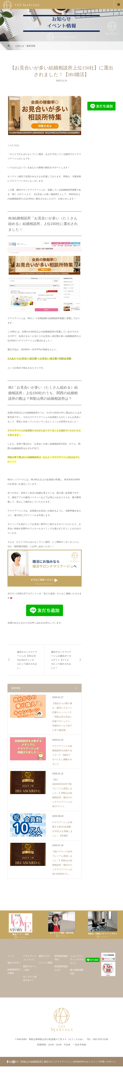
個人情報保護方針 (76, 972)
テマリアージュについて (29, 958)
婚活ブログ (44, 956)
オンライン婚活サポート (29, 978)
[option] (20, 924)
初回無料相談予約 (61, 958)
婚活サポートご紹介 (29, 968)
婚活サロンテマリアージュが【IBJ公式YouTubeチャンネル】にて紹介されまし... (27, 660)
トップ (10, 956)
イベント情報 (45, 962)
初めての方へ (14, 962)
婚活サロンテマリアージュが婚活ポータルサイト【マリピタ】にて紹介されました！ (61, 660)
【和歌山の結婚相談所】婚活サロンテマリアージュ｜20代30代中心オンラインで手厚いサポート (67, 1061)
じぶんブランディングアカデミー (76, 959)
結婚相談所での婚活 (14, 971)
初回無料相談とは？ (61, 968)
